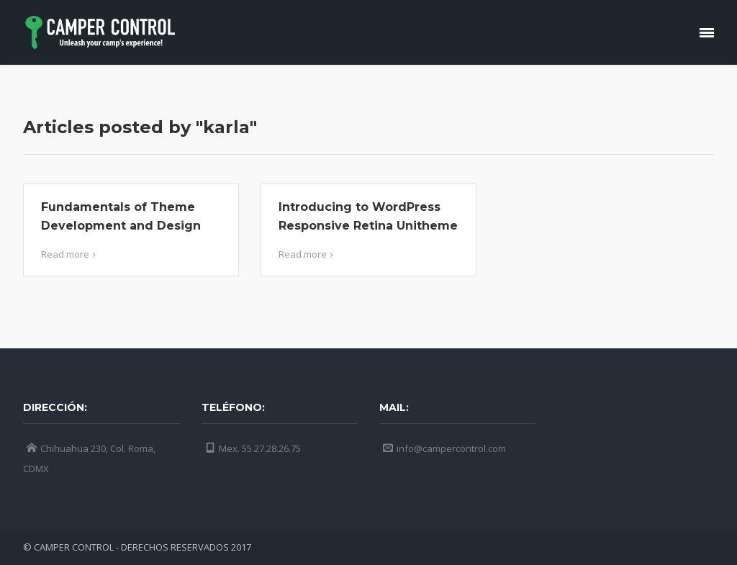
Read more (70, 254)
